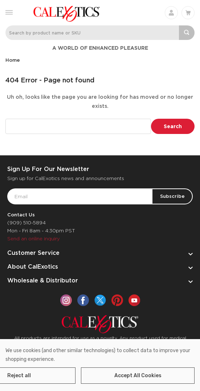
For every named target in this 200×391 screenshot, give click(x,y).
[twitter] (100, 300)
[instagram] (66, 300)
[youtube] (134, 300)
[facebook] (83, 300)
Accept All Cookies (138, 375)
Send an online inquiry (33, 238)
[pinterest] (117, 300)
